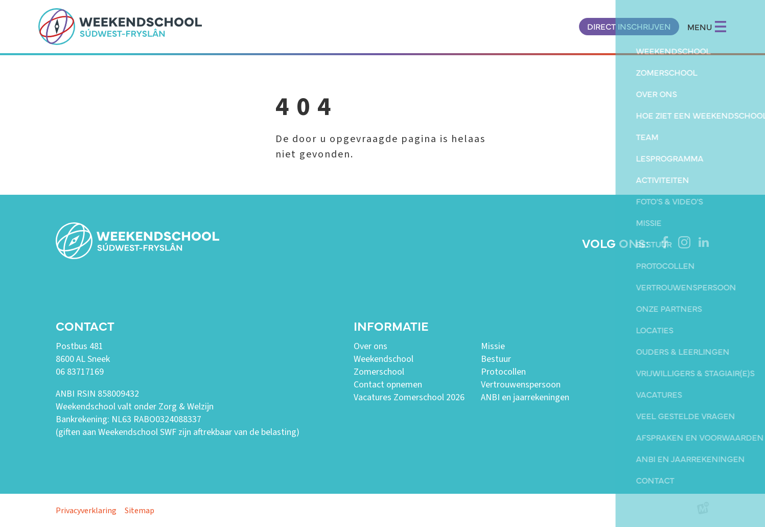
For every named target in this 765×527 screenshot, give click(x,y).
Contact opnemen (388, 384)
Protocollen (503, 371)
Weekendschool (383, 359)
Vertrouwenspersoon (521, 384)
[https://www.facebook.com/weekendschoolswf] (665, 242)
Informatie (391, 325)
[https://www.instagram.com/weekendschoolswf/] (684, 242)
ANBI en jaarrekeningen (525, 397)
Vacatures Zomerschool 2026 (409, 397)
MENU (707, 26)
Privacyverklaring (86, 510)
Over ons (370, 346)
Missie (493, 346)
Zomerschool (379, 371)
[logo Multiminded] (703, 510)
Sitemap (139, 510)
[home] (120, 26)
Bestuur (496, 359)
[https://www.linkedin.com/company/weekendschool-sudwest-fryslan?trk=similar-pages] (704, 242)
